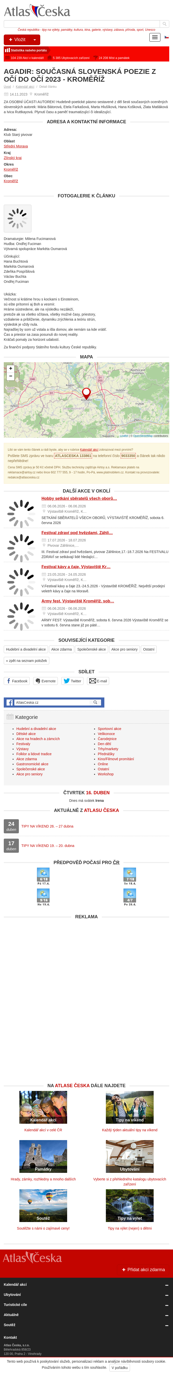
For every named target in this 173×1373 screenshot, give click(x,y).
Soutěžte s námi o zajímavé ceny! (43, 1228)
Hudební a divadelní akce (26, 649)
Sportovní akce (109, 729)
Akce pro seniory (124, 649)
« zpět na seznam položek (26, 661)
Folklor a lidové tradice (34, 754)
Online (103, 764)
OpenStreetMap (143, 435)
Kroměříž (11, 169)
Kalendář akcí (25, 86)
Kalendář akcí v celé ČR (43, 1130)
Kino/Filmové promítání (116, 759)
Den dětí (104, 744)
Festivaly (23, 744)
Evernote (45, 680)
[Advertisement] (86, 957)
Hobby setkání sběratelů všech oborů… (79, 498)
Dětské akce (26, 734)
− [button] (10, 376)
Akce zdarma (61, 649)
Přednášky (106, 754)
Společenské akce (91, 649)
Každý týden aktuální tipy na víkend (129, 1130)
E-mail (98, 680)
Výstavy (22, 749)
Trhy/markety (108, 749)
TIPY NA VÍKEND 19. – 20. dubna (47, 846)
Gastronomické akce (32, 764)
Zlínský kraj (13, 158)
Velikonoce (106, 734)
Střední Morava (16, 146)
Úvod (7, 86)
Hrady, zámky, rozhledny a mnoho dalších (43, 1179)
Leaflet (124, 435)
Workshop (106, 774)
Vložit (24, 40)
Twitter (72, 680)
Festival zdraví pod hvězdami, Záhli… (77, 533)
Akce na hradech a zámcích (38, 739)
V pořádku (120, 1368)
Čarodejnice (107, 739)
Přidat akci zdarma (143, 1269)
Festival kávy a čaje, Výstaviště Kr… (76, 567)
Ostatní (148, 649)
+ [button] (10, 369)
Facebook (16, 680)
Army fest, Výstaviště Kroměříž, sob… (77, 601)
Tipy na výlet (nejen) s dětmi (130, 1228)
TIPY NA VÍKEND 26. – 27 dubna (47, 826)
